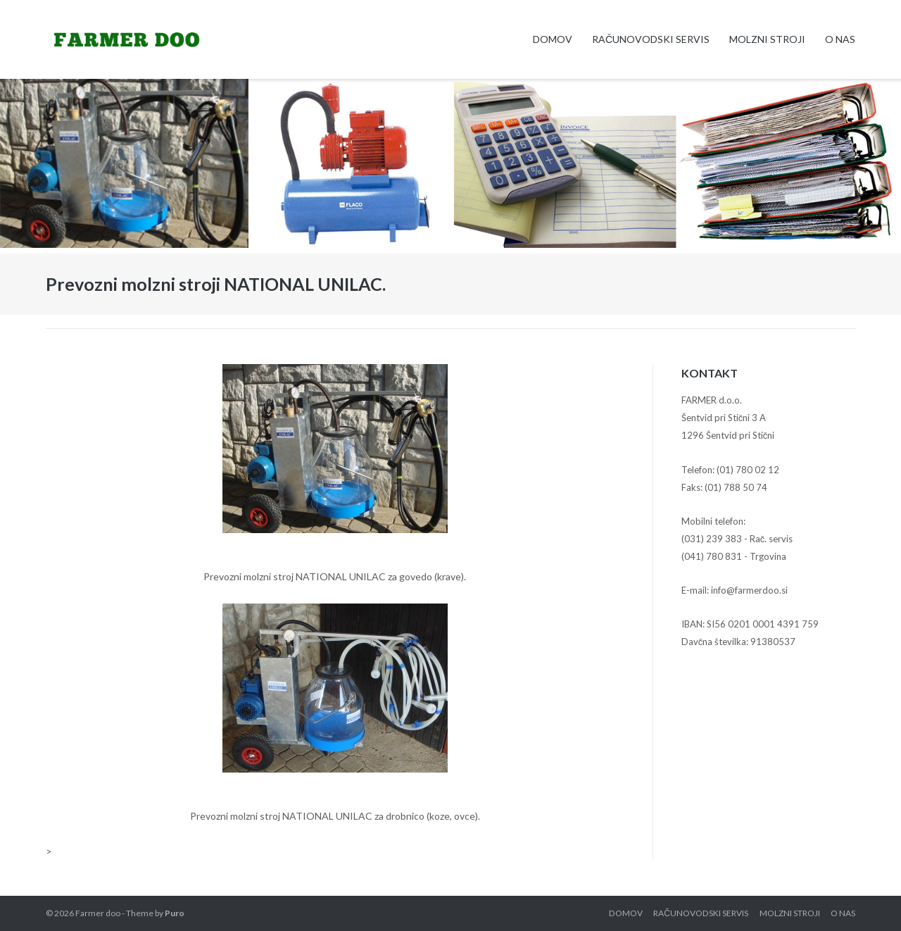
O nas (840, 39)
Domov (552, 39)
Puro (174, 913)
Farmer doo (97, 913)
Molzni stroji (767, 39)
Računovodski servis (651, 39)
